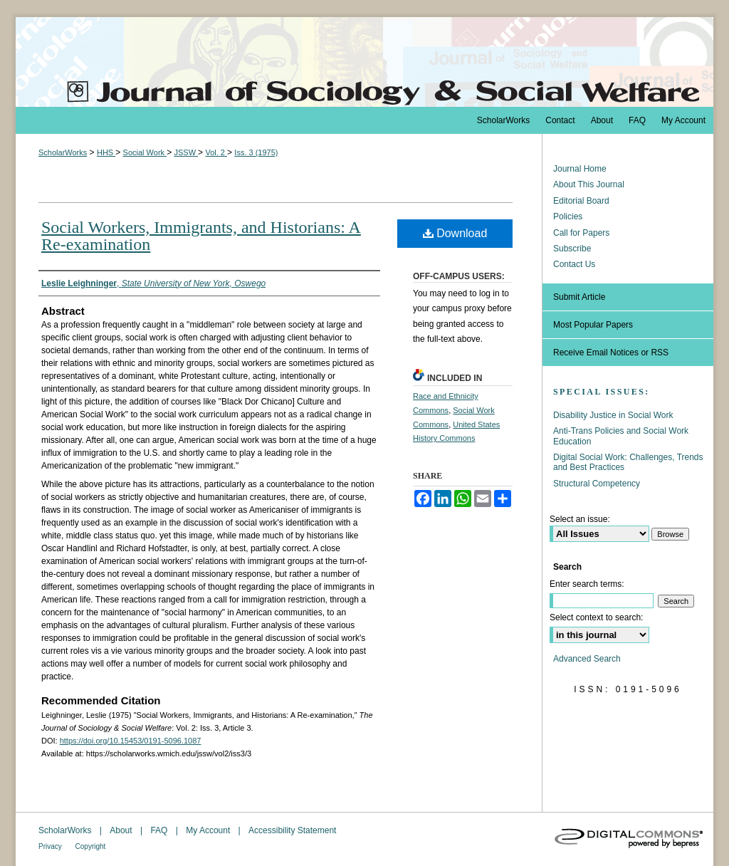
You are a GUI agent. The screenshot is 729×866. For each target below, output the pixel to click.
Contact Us (574, 264)
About (122, 830)
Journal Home (580, 169)
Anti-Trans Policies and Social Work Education (620, 436)
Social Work (145, 152)
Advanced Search (587, 659)
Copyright (90, 846)
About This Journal (588, 184)
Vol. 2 (216, 152)
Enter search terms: (587, 584)
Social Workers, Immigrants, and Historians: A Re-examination (201, 236)
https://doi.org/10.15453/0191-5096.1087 (130, 740)
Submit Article (579, 297)
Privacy (51, 846)
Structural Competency (596, 484)
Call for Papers (581, 233)
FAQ (159, 830)
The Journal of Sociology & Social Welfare (364, 62)
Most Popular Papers (593, 325)
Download (455, 233)
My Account (209, 830)
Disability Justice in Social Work (613, 415)
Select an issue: (580, 519)
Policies (567, 216)
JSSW (186, 152)
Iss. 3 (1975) (256, 152)
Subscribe (572, 249)
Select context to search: (596, 617)
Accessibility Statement (292, 830)
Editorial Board (581, 201)
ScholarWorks (62, 152)
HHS (106, 152)
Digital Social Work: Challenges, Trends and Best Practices (628, 462)
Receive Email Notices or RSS (610, 353)
